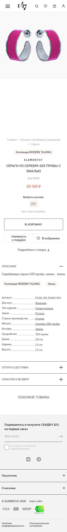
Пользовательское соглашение (39, 524)
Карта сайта (35, 501)
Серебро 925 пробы (47, 324)
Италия (39, 318)
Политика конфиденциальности (13, 524)
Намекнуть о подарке (18, 238)
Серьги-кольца (44, 308)
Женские (40, 303)
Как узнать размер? (33, 211)
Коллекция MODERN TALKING (33, 152)
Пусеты (39, 313)
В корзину (33, 224)
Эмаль (51, 283)
